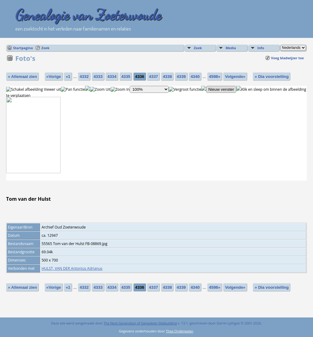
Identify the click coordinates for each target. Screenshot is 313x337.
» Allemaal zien (22, 76)
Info (260, 48)
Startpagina (23, 48)
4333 (98, 76)
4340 (195, 76)
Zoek (45, 48)
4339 (181, 76)
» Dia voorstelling (272, 76)
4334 (111, 76)
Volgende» (235, 76)
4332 (84, 76)
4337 (153, 76)
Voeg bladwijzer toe (287, 58)
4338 (167, 76)
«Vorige (53, 76)
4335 (126, 76)
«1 (68, 76)
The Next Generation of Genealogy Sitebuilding (140, 323)
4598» (214, 76)
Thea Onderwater (179, 331)
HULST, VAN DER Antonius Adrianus (72, 268)
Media (231, 48)
